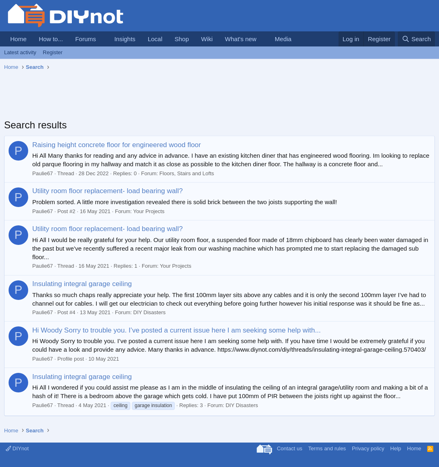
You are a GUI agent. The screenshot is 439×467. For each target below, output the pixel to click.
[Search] (416, 38)
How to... (51, 38)
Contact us (289, 448)
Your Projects (149, 211)
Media (283, 38)
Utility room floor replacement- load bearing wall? (107, 191)
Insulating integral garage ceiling (82, 284)
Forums (85, 38)
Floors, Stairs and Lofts (186, 173)
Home (18, 38)
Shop (181, 38)
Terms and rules (327, 448)
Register (52, 52)
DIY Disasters (149, 312)
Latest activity (20, 52)
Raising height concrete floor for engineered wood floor (116, 145)
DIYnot (17, 448)
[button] (102, 38)
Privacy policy (368, 448)
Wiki (207, 38)
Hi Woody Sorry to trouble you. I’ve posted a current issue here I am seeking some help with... (176, 330)
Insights (125, 38)
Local (155, 38)
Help (395, 448)
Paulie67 (42, 173)
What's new (240, 38)
